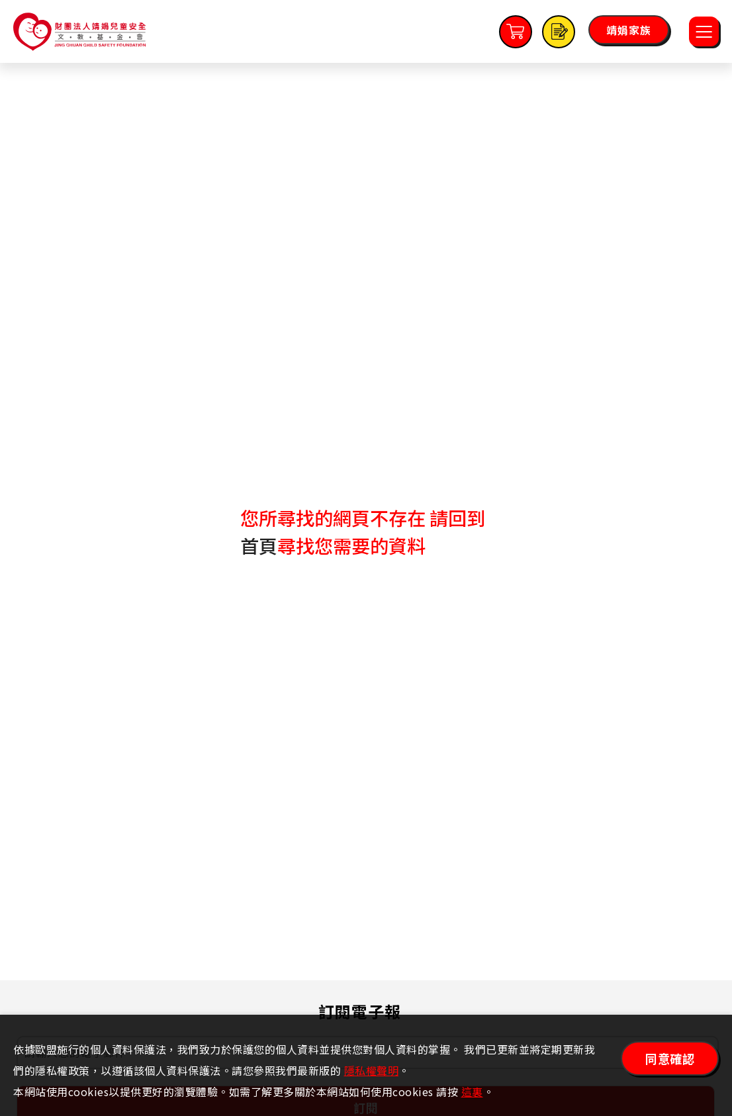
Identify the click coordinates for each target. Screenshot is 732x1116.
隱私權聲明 (371, 1070)
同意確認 (669, 1058)
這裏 (472, 1091)
